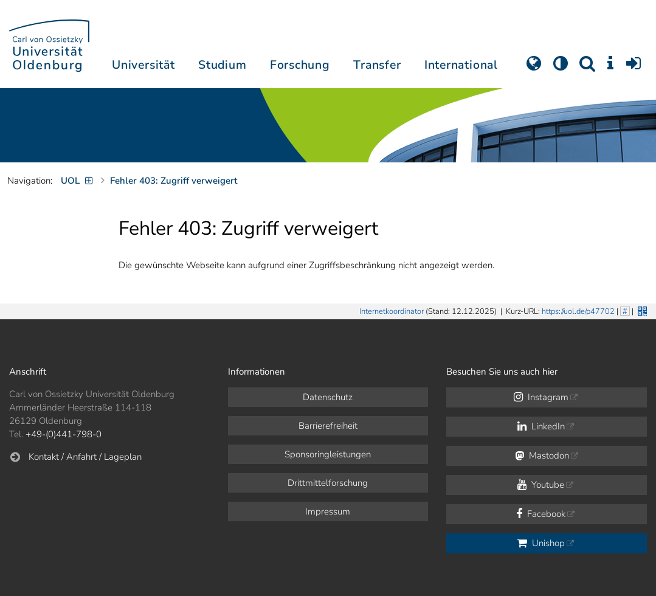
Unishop (541, 543)
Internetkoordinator (391, 311)
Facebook (540, 514)
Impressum (327, 511)
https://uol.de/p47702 (578, 311)
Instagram (541, 397)
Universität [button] (143, 65)
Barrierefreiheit (328, 426)
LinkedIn (541, 426)
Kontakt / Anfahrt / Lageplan (85, 457)
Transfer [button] (377, 65)
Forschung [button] (300, 65)
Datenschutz (328, 397)
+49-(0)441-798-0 (64, 434)
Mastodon (542, 455)
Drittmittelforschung (328, 483)
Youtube (540, 485)
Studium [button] (222, 65)
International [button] (461, 65)
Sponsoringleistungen (328, 454)
